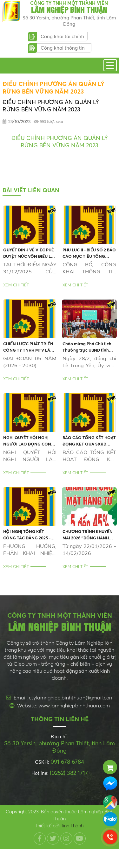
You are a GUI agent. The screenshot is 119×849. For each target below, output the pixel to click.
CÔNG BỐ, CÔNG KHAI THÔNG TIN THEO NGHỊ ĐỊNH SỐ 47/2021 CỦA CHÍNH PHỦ (89, 268)
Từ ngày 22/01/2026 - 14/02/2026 (89, 549)
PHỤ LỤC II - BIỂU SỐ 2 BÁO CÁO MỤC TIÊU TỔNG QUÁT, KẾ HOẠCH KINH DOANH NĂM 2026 (89, 253)
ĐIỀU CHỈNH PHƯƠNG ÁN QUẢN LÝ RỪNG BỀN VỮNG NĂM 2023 (59, 141)
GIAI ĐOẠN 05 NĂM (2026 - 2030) (30, 361)
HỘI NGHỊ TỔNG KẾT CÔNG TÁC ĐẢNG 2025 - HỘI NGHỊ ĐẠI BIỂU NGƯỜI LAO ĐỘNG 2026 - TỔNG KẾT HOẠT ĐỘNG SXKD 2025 (29, 535)
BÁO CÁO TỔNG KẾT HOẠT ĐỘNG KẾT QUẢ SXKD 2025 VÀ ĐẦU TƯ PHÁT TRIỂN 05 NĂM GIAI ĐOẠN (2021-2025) (89, 441)
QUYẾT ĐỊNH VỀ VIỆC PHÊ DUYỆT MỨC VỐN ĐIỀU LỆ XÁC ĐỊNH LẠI (28, 253)
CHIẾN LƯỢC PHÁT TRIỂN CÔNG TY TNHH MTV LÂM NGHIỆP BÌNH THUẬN (28, 347)
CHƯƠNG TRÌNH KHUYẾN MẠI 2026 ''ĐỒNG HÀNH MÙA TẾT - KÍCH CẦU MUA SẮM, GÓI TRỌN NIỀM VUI (88, 535)
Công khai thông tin (63, 48)
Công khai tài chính (62, 36)
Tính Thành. (72, 826)
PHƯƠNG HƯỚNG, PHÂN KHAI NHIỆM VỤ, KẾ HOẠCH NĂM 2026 (30, 550)
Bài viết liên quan (31, 190)
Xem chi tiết (16, 284)
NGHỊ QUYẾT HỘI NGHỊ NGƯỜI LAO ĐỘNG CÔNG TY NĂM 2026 (28, 441)
